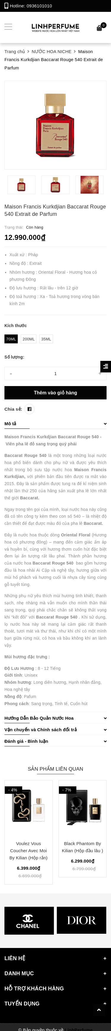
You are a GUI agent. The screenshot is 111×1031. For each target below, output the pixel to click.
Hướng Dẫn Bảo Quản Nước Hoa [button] (55, 718)
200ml (28, 339)
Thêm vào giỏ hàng (55, 392)
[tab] (55, 424)
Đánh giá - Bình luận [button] (55, 741)
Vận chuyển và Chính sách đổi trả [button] (55, 729)
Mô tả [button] (55, 423)
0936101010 (39, 5)
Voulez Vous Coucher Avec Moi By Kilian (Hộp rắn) (28, 850)
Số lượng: (14, 357)
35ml (46, 339)
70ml (11, 339)
